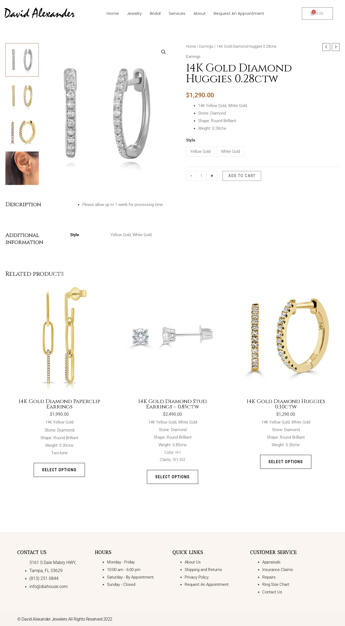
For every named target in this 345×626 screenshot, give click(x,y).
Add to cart (242, 175)
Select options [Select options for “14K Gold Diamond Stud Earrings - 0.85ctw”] (172, 476)
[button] (163, 52)
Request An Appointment (239, 13)
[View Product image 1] (22, 60)
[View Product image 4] (22, 168)
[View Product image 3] (22, 132)
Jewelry (134, 13)
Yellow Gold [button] (200, 151)
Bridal (155, 13)
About (200, 13)
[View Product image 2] (22, 96)
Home (113, 13)
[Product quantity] (201, 175)
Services (177, 13)
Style (190, 140)
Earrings (206, 46)
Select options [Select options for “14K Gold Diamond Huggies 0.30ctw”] (285, 461)
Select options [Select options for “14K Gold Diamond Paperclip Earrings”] (59, 469)
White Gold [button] (230, 151)
